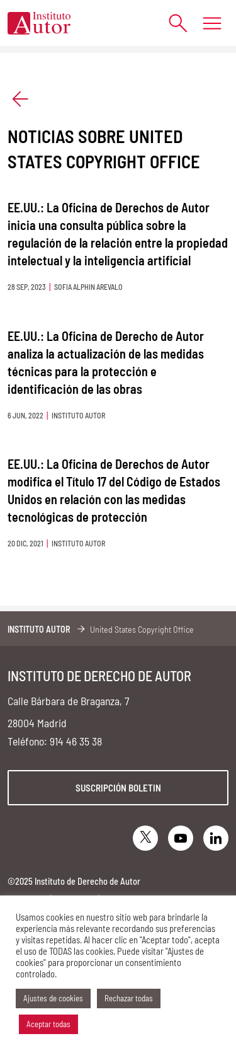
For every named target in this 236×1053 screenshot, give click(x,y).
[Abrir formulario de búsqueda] (171, 23)
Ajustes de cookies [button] (53, 998)
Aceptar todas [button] (48, 1024)
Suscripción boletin (118, 787)
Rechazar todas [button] (128, 998)
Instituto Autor (39, 629)
